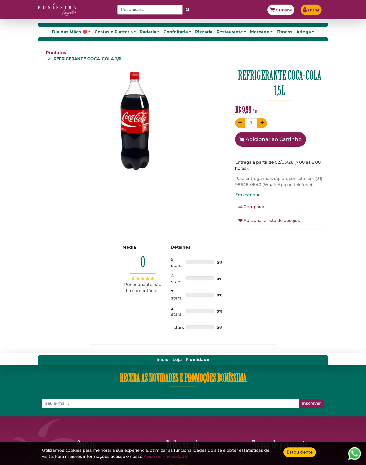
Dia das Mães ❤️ (69, 31)
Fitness (284, 31)
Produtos (56, 52)
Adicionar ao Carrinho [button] (270, 139)
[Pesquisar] (187, 9)
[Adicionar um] (262, 123)
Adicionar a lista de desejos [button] (269, 220)
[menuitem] (163, 360)
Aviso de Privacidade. (166, 456)
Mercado (259, 31)
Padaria (148, 31)
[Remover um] (240, 123)
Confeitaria (175, 31)
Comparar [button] (251, 206)
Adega (303, 31)
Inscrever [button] (311, 403)
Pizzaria (203, 31)
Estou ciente (300, 452)
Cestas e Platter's (114, 31)
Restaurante (230, 31)
